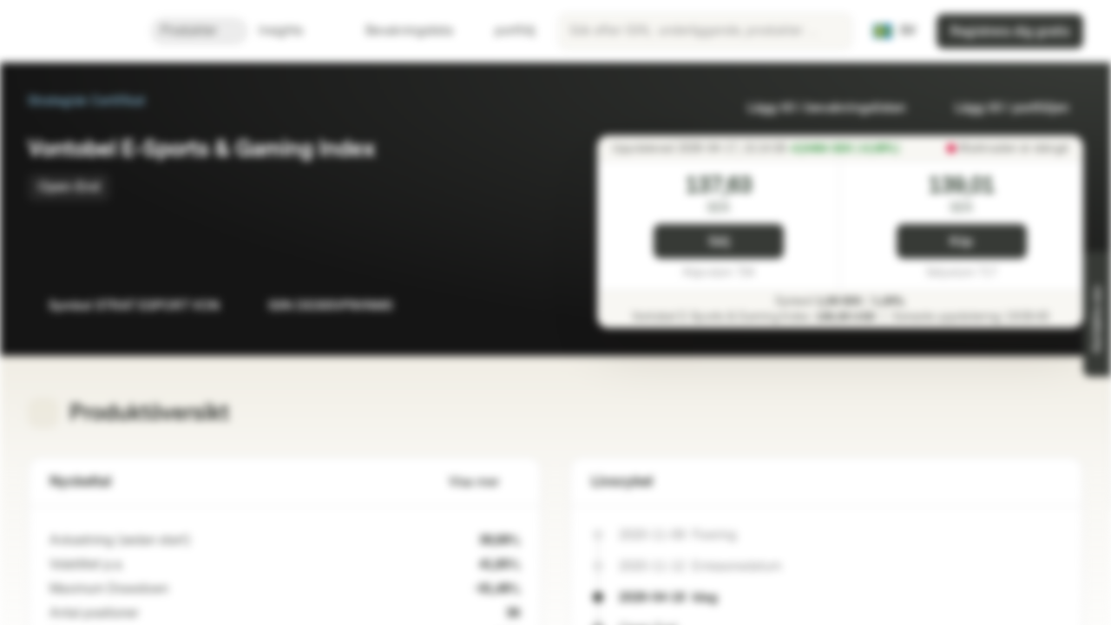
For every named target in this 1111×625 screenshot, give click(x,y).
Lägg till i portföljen (1001, 108)
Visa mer (484, 482)
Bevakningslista (399, 30)
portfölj (504, 30)
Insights (291, 30)
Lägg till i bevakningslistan (816, 108)
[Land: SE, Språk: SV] (894, 31)
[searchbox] (705, 31)
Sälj (719, 241)
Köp (961, 241)
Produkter (199, 30)
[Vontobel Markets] (75, 31)
